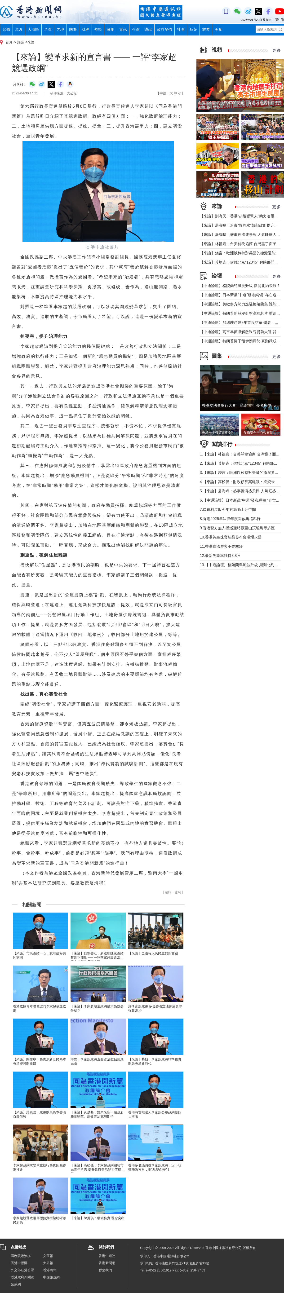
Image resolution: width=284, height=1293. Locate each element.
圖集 (110, 29)
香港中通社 (107, 1256)
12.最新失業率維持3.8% (222, 556)
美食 (218, 29)
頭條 (6, 29)
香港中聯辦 (19, 1263)
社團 (181, 29)
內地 (60, 29)
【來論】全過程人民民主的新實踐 (153, 953)
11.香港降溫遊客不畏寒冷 (221, 546)
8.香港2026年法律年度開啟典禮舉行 (230, 519)
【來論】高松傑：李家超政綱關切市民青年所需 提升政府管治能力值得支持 (97, 1169)
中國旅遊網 (51, 1277)
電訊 (123, 29)
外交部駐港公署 (22, 1270)
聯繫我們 (105, 1270)
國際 (73, 29)
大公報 (48, 1263)
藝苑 (193, 29)
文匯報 (48, 1256)
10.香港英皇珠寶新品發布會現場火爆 (233, 537)
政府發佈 (164, 29)
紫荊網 (16, 1284)
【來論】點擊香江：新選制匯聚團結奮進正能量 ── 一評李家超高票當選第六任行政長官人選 (97, 957)
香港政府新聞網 (22, 1277)
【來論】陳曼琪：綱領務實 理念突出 (97, 1218)
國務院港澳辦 (21, 1256)
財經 (85, 29)
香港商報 (49, 1270)
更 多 (276, 51)
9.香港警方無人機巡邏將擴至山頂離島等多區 (237, 528)
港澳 (19, 29)
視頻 (98, 29)
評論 (135, 29)
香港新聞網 (107, 1263)
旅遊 (206, 29)
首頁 (9, 42)
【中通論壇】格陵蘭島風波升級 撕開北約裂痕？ (240, 286)
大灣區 (33, 29)
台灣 (48, 29)
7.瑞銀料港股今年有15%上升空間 (228, 509)
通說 (148, 29)
